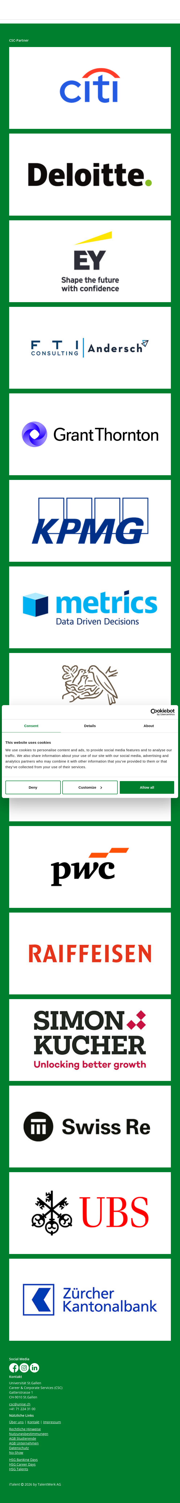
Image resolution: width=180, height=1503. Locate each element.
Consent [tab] (31, 726)
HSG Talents (18, 1469)
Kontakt (33, 1422)
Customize (90, 787)
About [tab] (149, 726)
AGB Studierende (22, 1438)
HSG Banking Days (23, 1459)
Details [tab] (90, 726)
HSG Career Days (22, 1464)
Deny (33, 787)
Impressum (52, 1422)
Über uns (16, 1422)
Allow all (147, 787)
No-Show (16, 1452)
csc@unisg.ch (19, 1404)
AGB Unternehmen (24, 1443)
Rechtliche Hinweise (25, 1429)
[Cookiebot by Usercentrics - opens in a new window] (154, 712)
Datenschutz (19, 1448)
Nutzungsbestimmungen (28, 1434)
